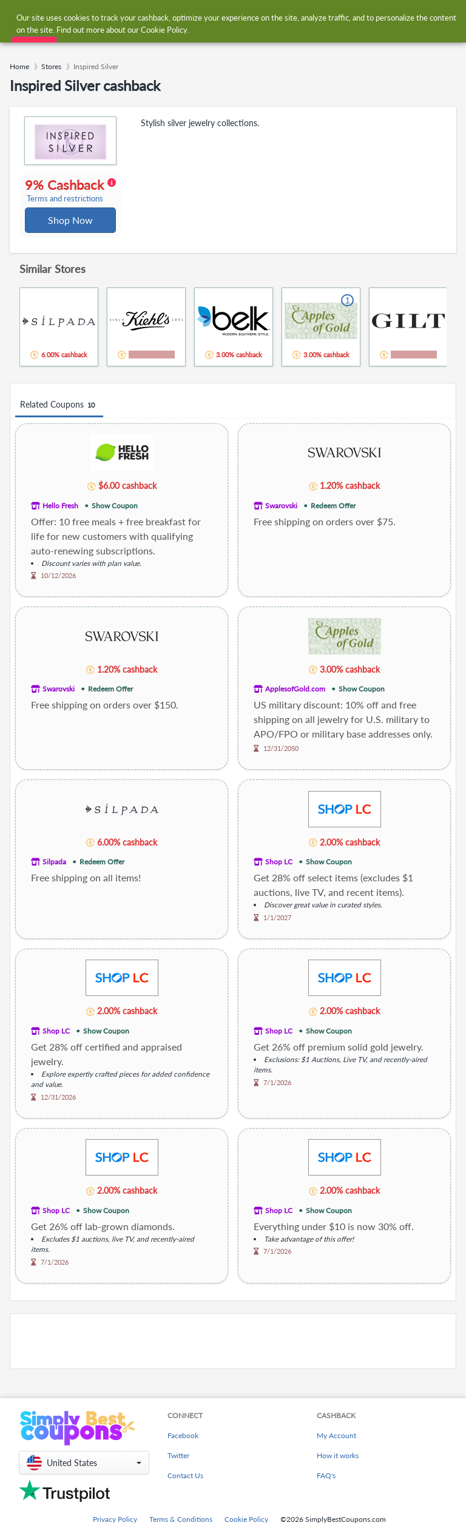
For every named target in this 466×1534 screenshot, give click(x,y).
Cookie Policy (246, 1528)
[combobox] (220, 17)
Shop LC (278, 876)
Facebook (182, 1445)
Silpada (54, 876)
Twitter (178, 1465)
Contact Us (185, 1485)
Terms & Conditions (180, 1528)
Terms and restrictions (65, 213)
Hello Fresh (60, 520)
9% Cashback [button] (68, 198)
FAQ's (326, 1485)
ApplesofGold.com (295, 703)
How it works (338, 1465)
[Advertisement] (233, 1355)
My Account (336, 1445)
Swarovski (281, 520)
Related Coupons (59, 420)
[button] (84, 1472)
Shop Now (71, 234)
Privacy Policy (115, 1528)
